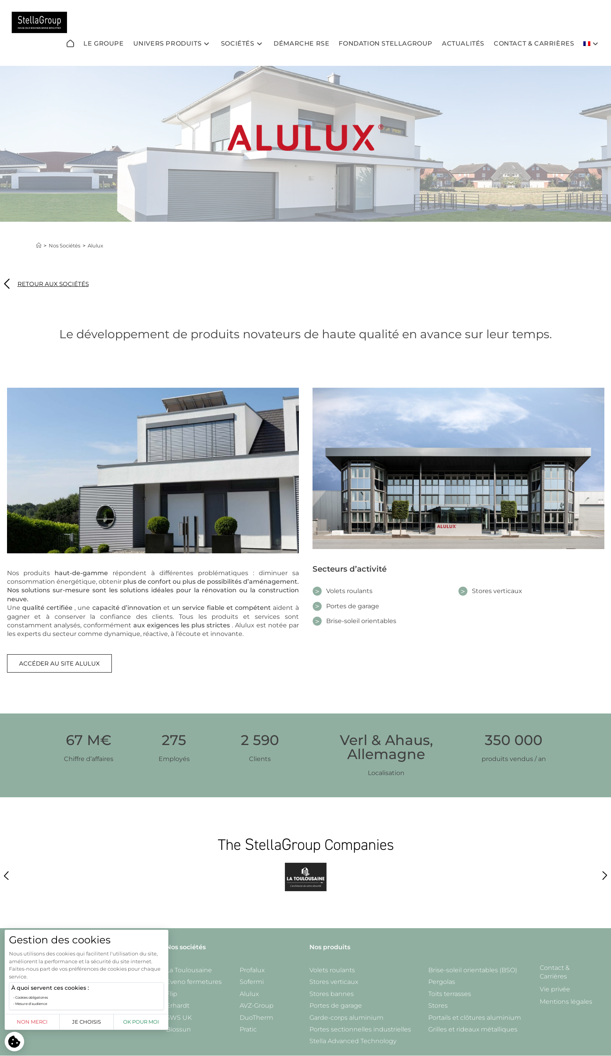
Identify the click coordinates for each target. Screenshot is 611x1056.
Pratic (248, 1029)
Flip (171, 994)
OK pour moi (141, 1022)
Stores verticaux (333, 981)
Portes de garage (335, 1005)
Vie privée (555, 989)
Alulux (96, 245)
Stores (438, 1005)
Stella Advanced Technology (352, 1041)
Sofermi (252, 981)
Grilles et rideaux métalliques (472, 1029)
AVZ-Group (257, 1005)
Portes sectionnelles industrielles (360, 1029)
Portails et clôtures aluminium (474, 1017)
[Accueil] (38, 245)
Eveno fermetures (194, 981)
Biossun (178, 1029)
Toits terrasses (449, 994)
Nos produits (329, 947)
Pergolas (441, 981)
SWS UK (179, 1017)
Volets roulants (332, 970)
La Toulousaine (189, 970)
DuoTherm (256, 1017)
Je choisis (86, 1022)
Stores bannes (331, 994)
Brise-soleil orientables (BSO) (472, 970)
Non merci (32, 1022)
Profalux (252, 970)
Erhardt (177, 1005)
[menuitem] (592, 44)
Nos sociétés (186, 947)
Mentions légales (566, 1001)
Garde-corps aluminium (346, 1017)
